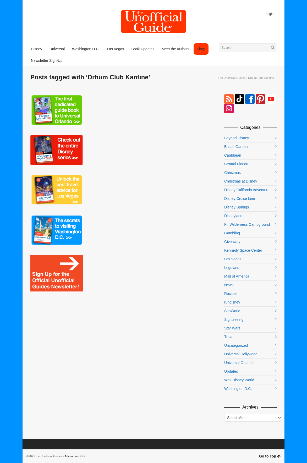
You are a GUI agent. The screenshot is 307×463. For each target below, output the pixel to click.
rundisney (232, 302)
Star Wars (232, 328)
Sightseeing (233, 319)
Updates (231, 371)
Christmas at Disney (240, 181)
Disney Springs (236, 207)
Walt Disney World (239, 380)
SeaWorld (232, 311)
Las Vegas (232, 259)
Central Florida (236, 164)
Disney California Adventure (247, 190)
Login (269, 14)
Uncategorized (236, 345)
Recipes (231, 293)
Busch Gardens (237, 147)
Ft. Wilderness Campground (247, 224)
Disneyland (233, 216)
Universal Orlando (239, 363)
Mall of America (236, 276)
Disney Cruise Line (239, 198)
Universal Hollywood (240, 354)
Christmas (232, 172)
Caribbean (232, 155)
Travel (229, 337)
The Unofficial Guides (231, 77)
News (228, 285)
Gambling (232, 233)
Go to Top (270, 456)
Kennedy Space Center (243, 250)
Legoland (231, 268)
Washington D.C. (238, 389)
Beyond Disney (236, 138)
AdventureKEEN (75, 456)
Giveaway (232, 242)
